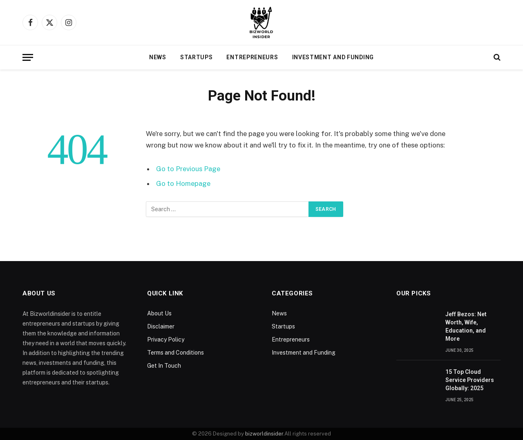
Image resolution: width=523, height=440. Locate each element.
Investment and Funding (333, 57)
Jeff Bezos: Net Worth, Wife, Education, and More (466, 326)
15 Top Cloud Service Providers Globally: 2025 (469, 380)
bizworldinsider (264, 434)
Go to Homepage (183, 183)
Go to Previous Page (188, 169)
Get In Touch (164, 365)
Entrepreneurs (252, 57)
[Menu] (27, 57)
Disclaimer (160, 326)
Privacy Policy (165, 339)
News (157, 57)
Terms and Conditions (175, 352)
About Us (159, 313)
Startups (196, 57)
